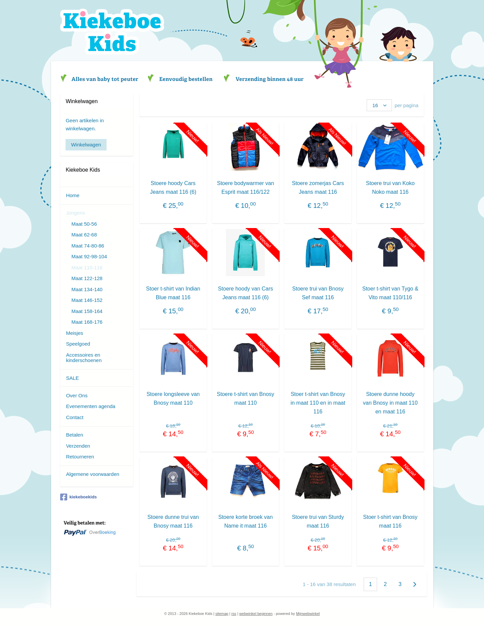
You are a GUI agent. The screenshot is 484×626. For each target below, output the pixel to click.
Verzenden (78, 446)
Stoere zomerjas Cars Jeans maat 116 (318, 187)
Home (72, 195)
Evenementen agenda (90, 406)
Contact (74, 417)
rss (233, 614)
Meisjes (74, 333)
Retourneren (80, 456)
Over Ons (76, 395)
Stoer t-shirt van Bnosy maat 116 (390, 521)
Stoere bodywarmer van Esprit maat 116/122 (245, 187)
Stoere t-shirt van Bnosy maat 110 (245, 398)
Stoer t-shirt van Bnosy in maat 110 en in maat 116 (317, 402)
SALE (72, 378)
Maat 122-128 (87, 278)
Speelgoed (78, 344)
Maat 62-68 (84, 234)
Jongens (75, 213)
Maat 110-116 (87, 267)
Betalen (74, 435)
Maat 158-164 (87, 311)
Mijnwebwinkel (308, 614)
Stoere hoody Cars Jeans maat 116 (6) (173, 187)
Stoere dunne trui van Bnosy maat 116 (173, 521)
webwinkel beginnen (256, 614)
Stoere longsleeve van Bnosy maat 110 (173, 398)
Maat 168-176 (87, 322)
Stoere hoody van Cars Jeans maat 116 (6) (245, 293)
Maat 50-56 (84, 224)
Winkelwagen (86, 144)
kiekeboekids (78, 497)
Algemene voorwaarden (92, 474)
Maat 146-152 (87, 300)
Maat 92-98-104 (89, 256)
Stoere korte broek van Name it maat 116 (245, 521)
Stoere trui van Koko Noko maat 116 (390, 187)
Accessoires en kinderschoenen (84, 357)
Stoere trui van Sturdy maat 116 (318, 521)
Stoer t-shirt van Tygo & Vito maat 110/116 (390, 293)
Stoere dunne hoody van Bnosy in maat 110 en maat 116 (390, 402)
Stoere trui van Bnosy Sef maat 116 (318, 293)
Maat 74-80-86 (87, 246)
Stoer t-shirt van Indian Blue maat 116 (173, 293)
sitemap (222, 614)
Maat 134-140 (87, 289)
